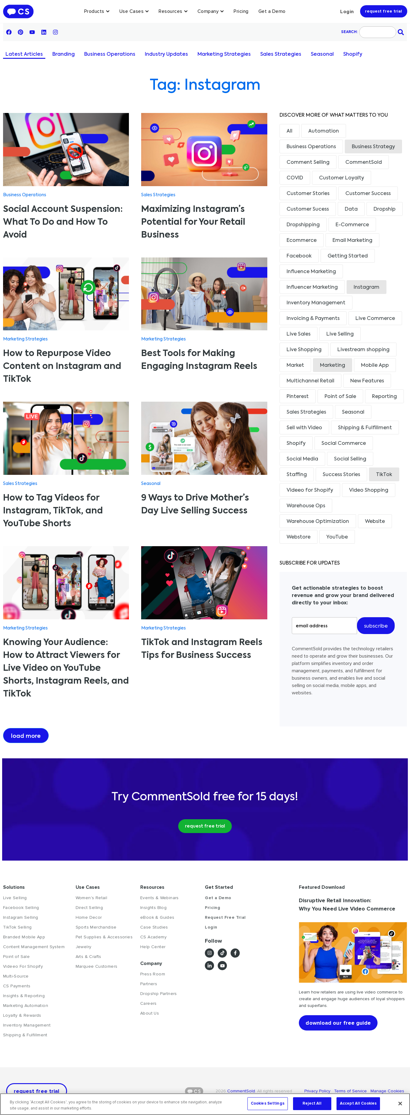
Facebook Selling (21, 907)
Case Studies (154, 927)
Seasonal (322, 54)
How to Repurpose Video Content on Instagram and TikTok (62, 366)
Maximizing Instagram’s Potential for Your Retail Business (193, 222)
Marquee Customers (97, 966)
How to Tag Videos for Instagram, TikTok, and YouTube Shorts (53, 511)
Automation (323, 131)
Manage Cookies (386, 1091)
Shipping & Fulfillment (365, 428)
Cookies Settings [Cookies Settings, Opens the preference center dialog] (267, 1103)
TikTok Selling (17, 927)
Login (347, 12)
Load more (26, 736)
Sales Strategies (280, 54)
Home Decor (89, 917)
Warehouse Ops (306, 506)
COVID (295, 178)
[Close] (400, 1103)
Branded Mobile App (24, 937)
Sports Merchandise (96, 927)
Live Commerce (375, 318)
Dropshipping (303, 225)
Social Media (302, 459)
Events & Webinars (159, 897)
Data (351, 209)
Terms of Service (351, 1091)
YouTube (337, 537)
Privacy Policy (319, 1091)
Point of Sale (340, 396)
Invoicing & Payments (313, 318)
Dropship (385, 209)
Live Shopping (304, 349)
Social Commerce (344, 443)
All (289, 131)
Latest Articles (24, 54)
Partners (148, 983)
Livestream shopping (363, 349)
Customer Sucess (308, 209)
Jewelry (84, 946)
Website (375, 521)
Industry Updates (166, 54)
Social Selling (350, 459)
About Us (149, 1013)
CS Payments (16, 986)
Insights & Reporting (24, 995)
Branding (63, 54)
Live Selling (340, 334)
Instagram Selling (20, 917)
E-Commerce (352, 225)
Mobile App (375, 365)
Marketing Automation (25, 1005)
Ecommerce (302, 240)
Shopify (352, 54)
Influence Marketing (311, 271)
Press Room (152, 974)
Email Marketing (352, 240)
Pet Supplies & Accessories (104, 937)
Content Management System (34, 946)
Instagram (366, 287)
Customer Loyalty (341, 178)
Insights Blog (153, 907)
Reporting (384, 396)
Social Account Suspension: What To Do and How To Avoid (63, 222)
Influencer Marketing (312, 287)
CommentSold (363, 162)
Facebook (299, 256)
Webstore (298, 537)
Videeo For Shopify (23, 966)
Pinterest (298, 396)
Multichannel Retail (310, 381)
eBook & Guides (157, 917)
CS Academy (153, 937)
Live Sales (298, 334)
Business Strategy (373, 147)
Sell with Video (304, 428)
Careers (148, 1003)
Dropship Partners (158, 993)
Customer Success (368, 193)
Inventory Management (316, 303)
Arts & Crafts (88, 956)
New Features (367, 381)
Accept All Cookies (358, 1103)
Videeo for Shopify (310, 490)
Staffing (297, 474)
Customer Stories (308, 193)
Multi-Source (16, 976)
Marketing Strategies (224, 54)
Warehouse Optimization (318, 521)
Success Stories (341, 474)
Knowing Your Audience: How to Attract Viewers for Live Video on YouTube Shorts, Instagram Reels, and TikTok (66, 668)
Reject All (312, 1103)
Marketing (332, 365)
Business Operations (109, 54)
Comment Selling (308, 162)
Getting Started (348, 256)
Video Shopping (368, 490)
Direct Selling (89, 907)
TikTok (384, 474)
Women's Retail (91, 897)
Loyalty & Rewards (22, 1015)
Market (295, 365)
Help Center (152, 946)
